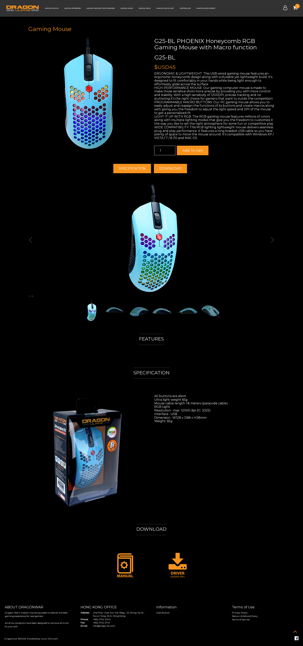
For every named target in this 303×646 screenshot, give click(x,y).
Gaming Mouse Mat (165, 8)
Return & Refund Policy (245, 616)
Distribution (163, 612)
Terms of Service (241, 619)
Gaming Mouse (52, 8)
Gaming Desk (145, 8)
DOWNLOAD (170, 168)
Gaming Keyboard (72, 8)
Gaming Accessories (205, 8)
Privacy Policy (240, 612)
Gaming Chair (126, 8)
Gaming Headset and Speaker (101, 8)
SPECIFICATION (132, 168)
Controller (185, 8)
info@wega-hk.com (104, 625)
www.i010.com (49, 638)
